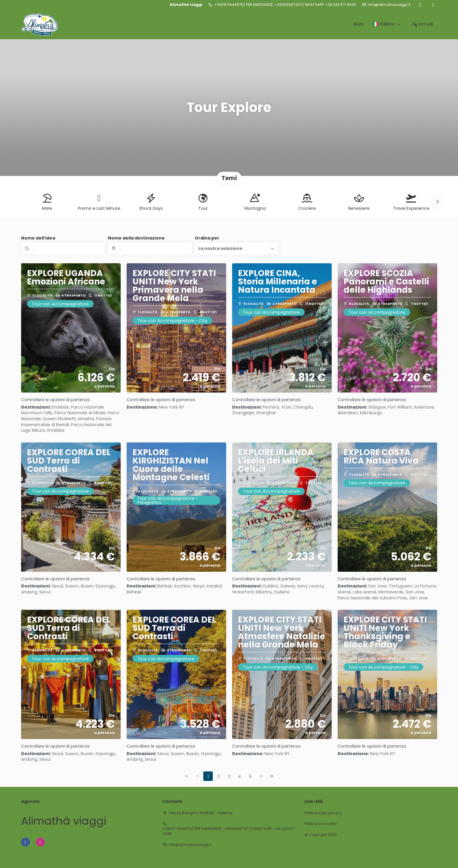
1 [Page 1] (208, 776)
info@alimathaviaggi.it (389, 4)
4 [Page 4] (239, 776)
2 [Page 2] (218, 776)
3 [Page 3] (229, 776)
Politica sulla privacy (323, 813)
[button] (437, 202)
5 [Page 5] (250, 776)
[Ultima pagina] (271, 776)
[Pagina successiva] (261, 776)
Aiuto (358, 24)
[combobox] (150, 248)
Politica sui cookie (320, 823)
